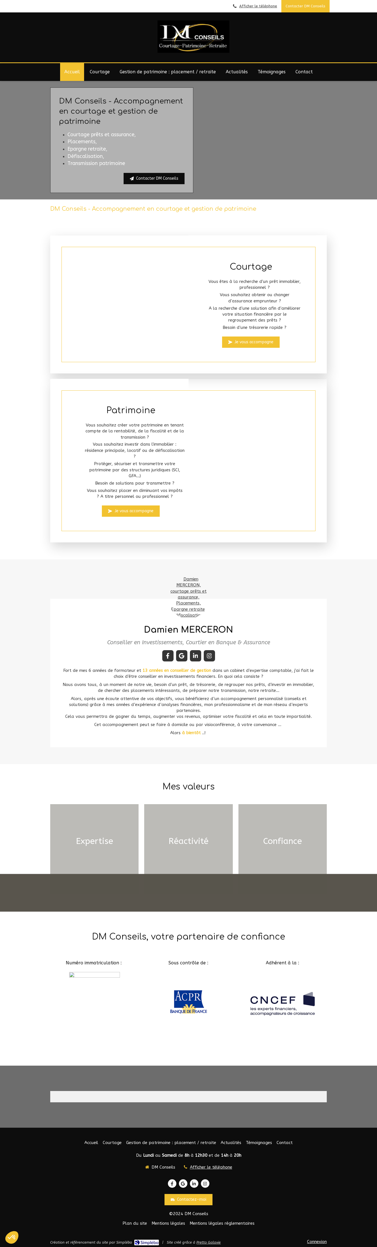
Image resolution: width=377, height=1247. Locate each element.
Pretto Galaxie (208, 1242)
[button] (94, 849)
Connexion (317, 1241)
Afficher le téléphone (258, 6)
